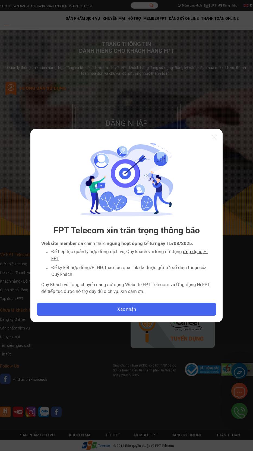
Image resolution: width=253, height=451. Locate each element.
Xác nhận (126, 309)
